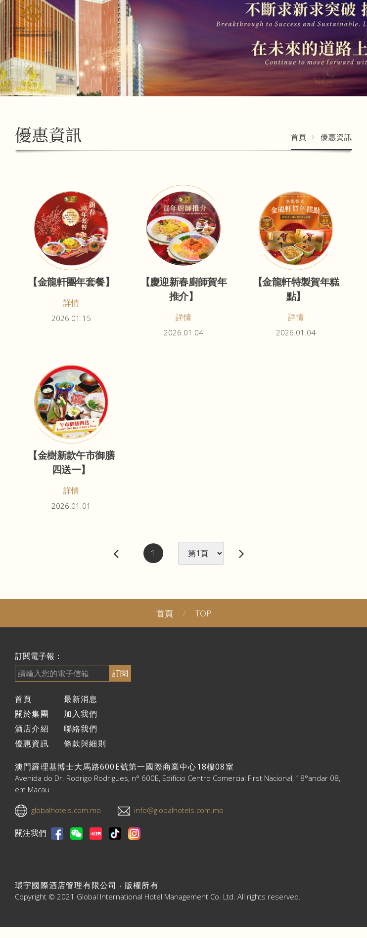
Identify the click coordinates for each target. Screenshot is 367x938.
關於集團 (32, 713)
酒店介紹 (32, 728)
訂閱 (120, 673)
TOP (203, 613)
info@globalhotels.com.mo (179, 810)
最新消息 (81, 698)
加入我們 (81, 713)
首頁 (299, 137)
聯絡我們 (81, 728)
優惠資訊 (32, 743)
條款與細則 (85, 743)
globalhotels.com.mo (66, 810)
